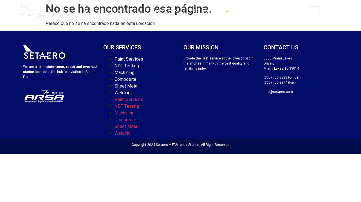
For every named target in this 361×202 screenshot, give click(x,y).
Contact (281, 11)
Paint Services (129, 59)
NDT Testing (127, 65)
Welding (123, 92)
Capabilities (126, 11)
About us (93, 11)
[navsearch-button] (314, 11)
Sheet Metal (126, 86)
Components (166, 11)
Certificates (251, 11)
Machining (124, 72)
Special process (211, 11)
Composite (125, 79)
